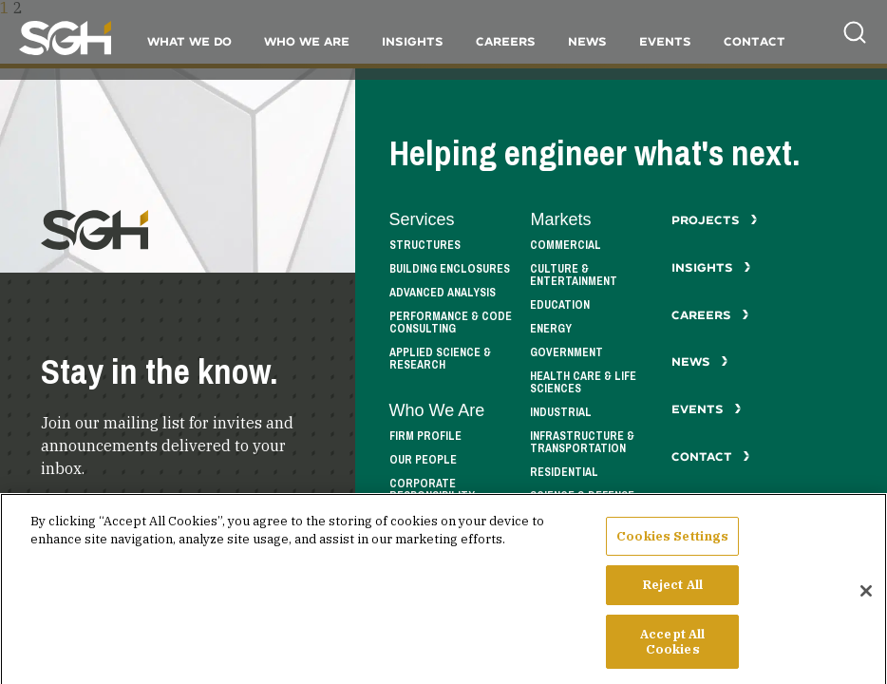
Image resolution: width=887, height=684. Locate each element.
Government (566, 353)
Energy (551, 329)
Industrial (561, 413)
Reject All (673, 596)
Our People (423, 460)
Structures (425, 245)
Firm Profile (425, 436)
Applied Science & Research (440, 359)
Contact (754, 41)
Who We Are (306, 41)
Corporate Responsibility (432, 490)
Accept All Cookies (672, 652)
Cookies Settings (672, 547)
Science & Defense (582, 496)
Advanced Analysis (442, 293)
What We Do (189, 41)
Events (665, 41)
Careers (506, 41)
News (587, 41)
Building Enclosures (449, 269)
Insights (413, 41)
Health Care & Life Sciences (583, 382)
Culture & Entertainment (573, 275)
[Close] (866, 601)
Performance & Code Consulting (450, 323)
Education (560, 305)
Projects (714, 220)
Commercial (565, 245)
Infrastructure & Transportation (582, 442)
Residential (564, 472)
